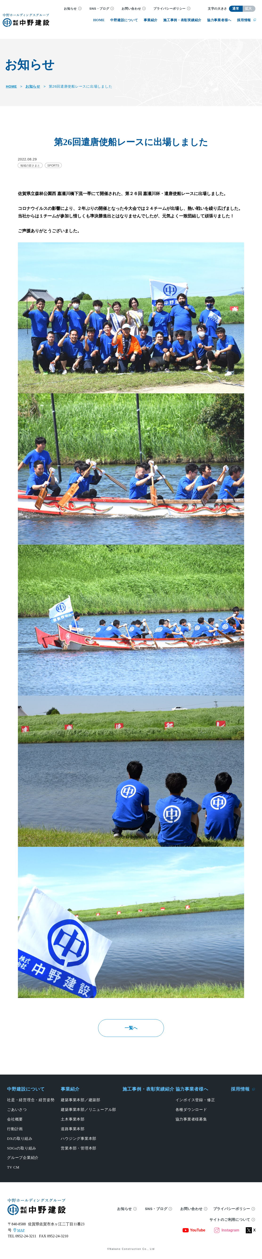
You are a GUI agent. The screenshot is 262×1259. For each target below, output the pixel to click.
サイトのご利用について (229, 1221)
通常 (235, 8)
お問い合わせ (131, 8)
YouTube (194, 1231)
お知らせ (70, 8)
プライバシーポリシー (169, 8)
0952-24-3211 (25, 1237)
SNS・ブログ (99, 8)
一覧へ (131, 1028)
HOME (11, 86)
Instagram (226, 1231)
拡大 (248, 8)
